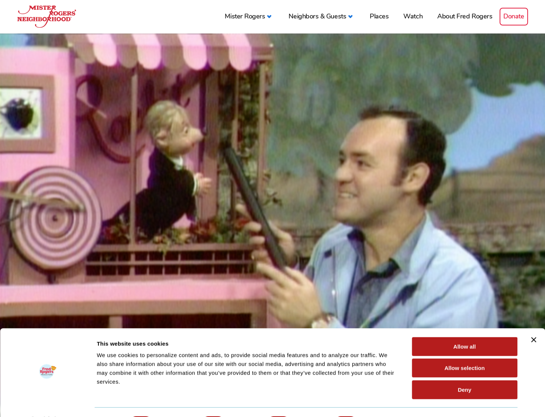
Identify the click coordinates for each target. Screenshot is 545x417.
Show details (387, 402)
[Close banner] (533, 320)
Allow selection (464, 348)
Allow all (464, 327)
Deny (465, 370)
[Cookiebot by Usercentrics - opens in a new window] (47, 402)
